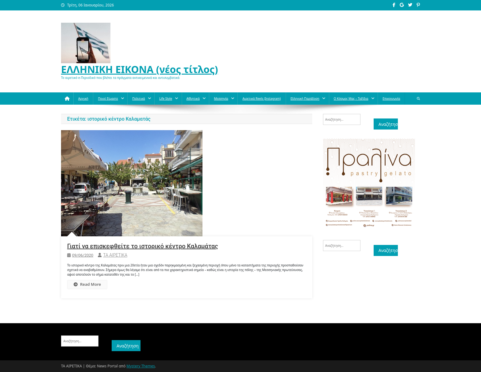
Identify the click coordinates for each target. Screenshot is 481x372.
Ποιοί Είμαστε (108, 98)
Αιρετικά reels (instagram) (261, 98)
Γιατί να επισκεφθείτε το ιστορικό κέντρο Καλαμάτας (142, 246)
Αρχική (83, 98)
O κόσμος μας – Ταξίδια (351, 98)
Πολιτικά (138, 98)
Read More (87, 284)
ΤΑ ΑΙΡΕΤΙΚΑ (115, 255)
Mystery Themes (140, 366)
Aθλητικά (193, 98)
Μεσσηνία (221, 98)
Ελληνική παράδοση (305, 98)
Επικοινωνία (391, 98)
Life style (165, 98)
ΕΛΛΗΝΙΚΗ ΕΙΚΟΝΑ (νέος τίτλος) (139, 69)
